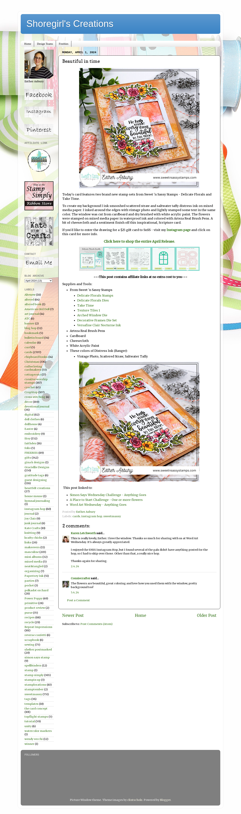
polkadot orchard (36, 590)
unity (28, 726)
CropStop (31, 392)
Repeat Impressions (38, 627)
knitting (30, 533)
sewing (29, 644)
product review (34, 608)
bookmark (31, 333)
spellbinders (32, 665)
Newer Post (73, 615)
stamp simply (33, 675)
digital (29, 414)
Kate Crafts (32, 528)
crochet (29, 387)
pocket (29, 585)
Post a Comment (78, 600)
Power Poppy (33, 598)
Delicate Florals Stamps (95, 295)
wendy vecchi (33, 739)
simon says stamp (37, 657)
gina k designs (34, 462)
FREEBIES (31, 452)
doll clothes (32, 419)
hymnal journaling (37, 501)
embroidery (32, 433)
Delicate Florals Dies (93, 300)
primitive (30, 603)
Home (27, 43)
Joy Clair (30, 518)
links (27, 542)
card (27, 347)
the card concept (35, 708)
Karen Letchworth (83, 533)
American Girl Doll (37, 309)
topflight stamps (36, 716)
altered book (32, 304)
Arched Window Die (92, 315)
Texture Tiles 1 (88, 310)
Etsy (27, 438)
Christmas (31, 361)
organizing (32, 571)
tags (27, 699)
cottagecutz (32, 374)
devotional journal (36, 406)
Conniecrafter (80, 578)
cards (76, 516)
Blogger (165, 800)
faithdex (30, 443)
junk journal (32, 523)
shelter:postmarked (38, 649)
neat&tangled (33, 566)
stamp (29, 670)
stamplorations (35, 684)
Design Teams (45, 43)
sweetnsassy (112, 516)
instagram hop (91, 516)
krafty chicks (33, 537)
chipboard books (36, 357)
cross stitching (34, 397)
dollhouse (31, 424)
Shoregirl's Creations (70, 23)
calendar (30, 342)
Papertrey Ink (33, 576)
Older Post (207, 615)
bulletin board (33, 337)
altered (29, 299)
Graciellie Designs (36, 467)
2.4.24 (75, 566)
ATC (27, 318)
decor (28, 402)
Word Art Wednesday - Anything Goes (98, 505)
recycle (29, 622)
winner (29, 744)
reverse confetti (35, 635)
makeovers (32, 547)
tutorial (29, 721)
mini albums (33, 557)
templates (31, 704)
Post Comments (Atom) (96, 624)
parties (29, 580)
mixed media (33, 561)
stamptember (33, 689)
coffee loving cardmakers (33, 368)
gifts (27, 457)
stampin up (32, 679)
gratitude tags (34, 475)
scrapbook (31, 640)
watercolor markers (38, 731)
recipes (29, 617)
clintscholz (134, 800)
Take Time (85, 305)
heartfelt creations (37, 488)
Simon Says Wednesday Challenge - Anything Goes (108, 495)
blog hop (30, 328)
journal (29, 513)
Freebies (63, 43)
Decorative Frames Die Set (97, 320)
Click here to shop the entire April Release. (139, 241)
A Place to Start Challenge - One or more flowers (106, 500)
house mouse (33, 496)
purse (28, 612)
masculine (31, 552)
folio (27, 448)
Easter (29, 429)
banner (29, 323)
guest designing (35, 480)
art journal (31, 314)
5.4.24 (75, 592)
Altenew (29, 294)
